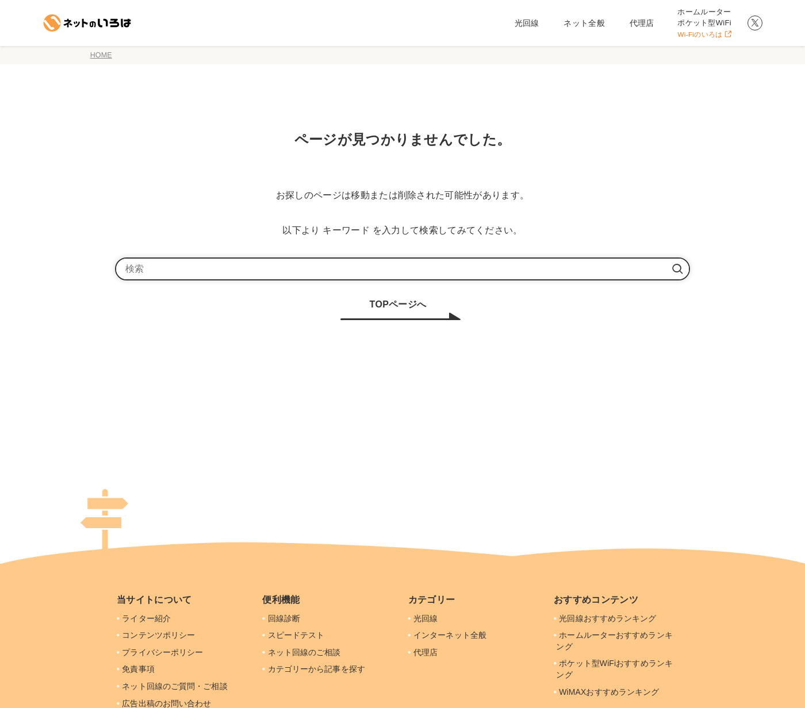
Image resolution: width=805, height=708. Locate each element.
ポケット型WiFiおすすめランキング (612, 669)
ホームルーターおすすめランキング (612, 640)
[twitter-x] (754, 23)
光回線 (422, 618)
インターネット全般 (446, 635)
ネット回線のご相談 (301, 652)
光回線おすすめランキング (604, 618)
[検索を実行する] (677, 269)
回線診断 (280, 618)
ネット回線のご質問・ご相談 (172, 686)
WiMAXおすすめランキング (606, 692)
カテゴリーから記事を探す (313, 669)
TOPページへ (398, 304)
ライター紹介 (143, 618)
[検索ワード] (402, 269)
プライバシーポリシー (160, 652)
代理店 (422, 652)
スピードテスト (292, 635)
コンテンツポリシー (155, 635)
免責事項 (135, 669)
